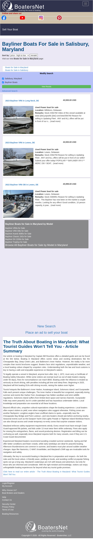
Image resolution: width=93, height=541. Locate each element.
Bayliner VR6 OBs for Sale (16, 231)
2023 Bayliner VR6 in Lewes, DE (20, 142)
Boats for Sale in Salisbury (16, 70)
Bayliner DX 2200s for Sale (17, 239)
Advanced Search (10, 91)
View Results (46, 87)
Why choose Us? (9, 490)
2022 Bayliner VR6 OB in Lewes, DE (21, 185)
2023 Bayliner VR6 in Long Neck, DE (22, 101)
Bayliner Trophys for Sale (16, 242)
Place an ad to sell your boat (46, 332)
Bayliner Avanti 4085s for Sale (18, 234)
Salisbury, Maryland (12, 78)
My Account (7, 486)
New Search (46, 326)
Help (4, 497)
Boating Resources (10, 514)
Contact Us (7, 500)
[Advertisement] (46, 266)
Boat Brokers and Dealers (13, 493)
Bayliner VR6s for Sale (15, 228)
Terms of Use (8, 510)
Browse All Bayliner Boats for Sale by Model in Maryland (36, 245)
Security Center (8, 504)
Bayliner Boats (9, 82)
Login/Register (8, 483)
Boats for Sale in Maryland (16, 67)
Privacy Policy (8, 507)
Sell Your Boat (10, 29)
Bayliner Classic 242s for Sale (18, 236)
